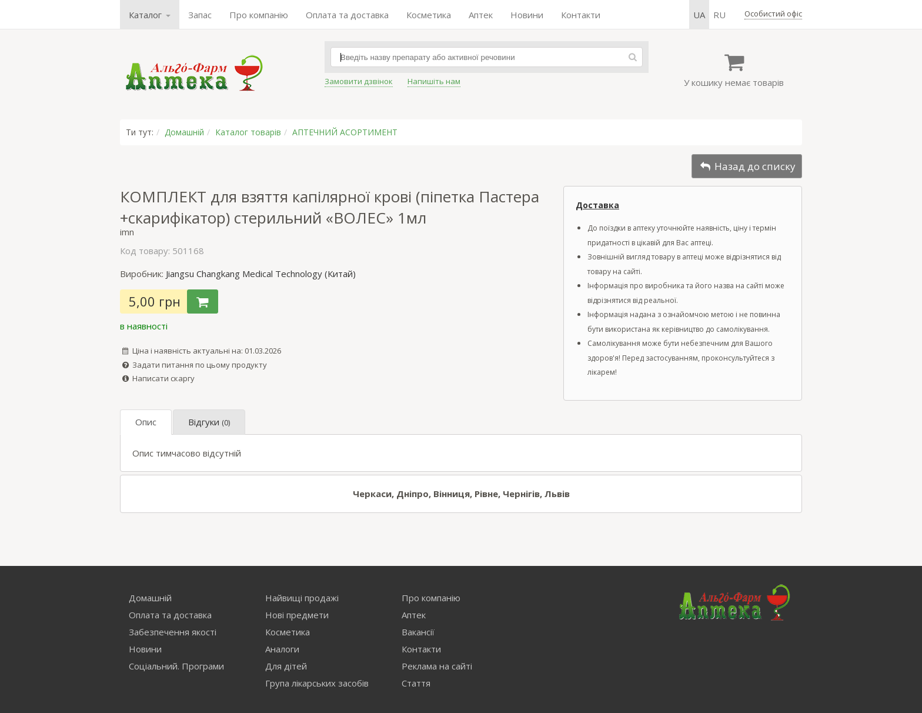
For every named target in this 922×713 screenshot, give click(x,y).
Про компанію (258, 15)
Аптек (481, 15)
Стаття (416, 683)
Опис (145, 422)
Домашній (184, 132)
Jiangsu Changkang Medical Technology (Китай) (261, 273)
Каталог (150, 15)
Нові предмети (297, 615)
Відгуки (209, 422)
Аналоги (282, 649)
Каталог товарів (248, 132)
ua (699, 15)
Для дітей (286, 666)
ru (719, 15)
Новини (526, 15)
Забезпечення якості (172, 632)
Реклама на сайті (437, 666)
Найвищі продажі (302, 598)
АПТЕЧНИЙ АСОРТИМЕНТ (344, 132)
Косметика (428, 15)
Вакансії (418, 632)
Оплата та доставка (347, 15)
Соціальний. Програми (176, 666)
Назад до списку (747, 166)
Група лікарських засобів (317, 683)
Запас (200, 15)
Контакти (580, 15)
